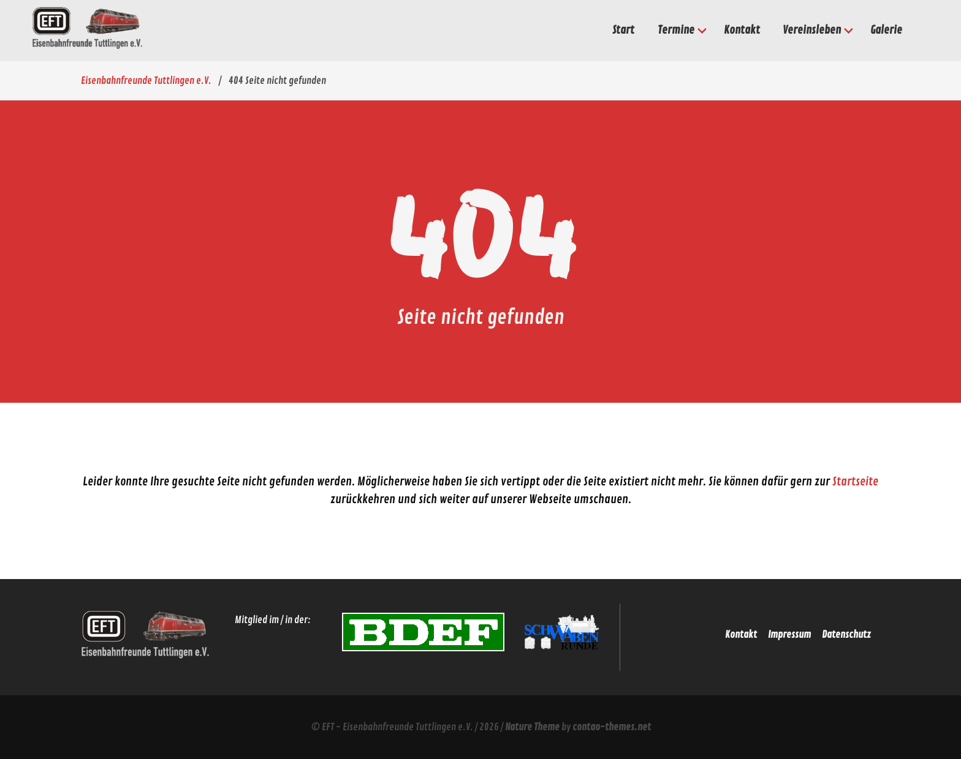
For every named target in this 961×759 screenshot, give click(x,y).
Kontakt (741, 635)
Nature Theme (532, 727)
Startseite (855, 481)
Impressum (789, 635)
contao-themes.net (611, 727)
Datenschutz (846, 635)
